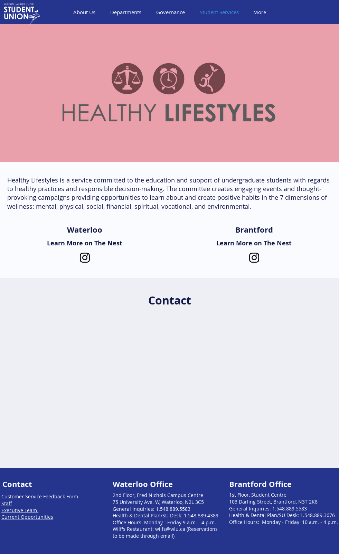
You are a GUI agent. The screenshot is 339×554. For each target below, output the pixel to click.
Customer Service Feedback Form (39, 496)
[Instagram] (85, 257)
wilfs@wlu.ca (170, 529)
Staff (6, 503)
